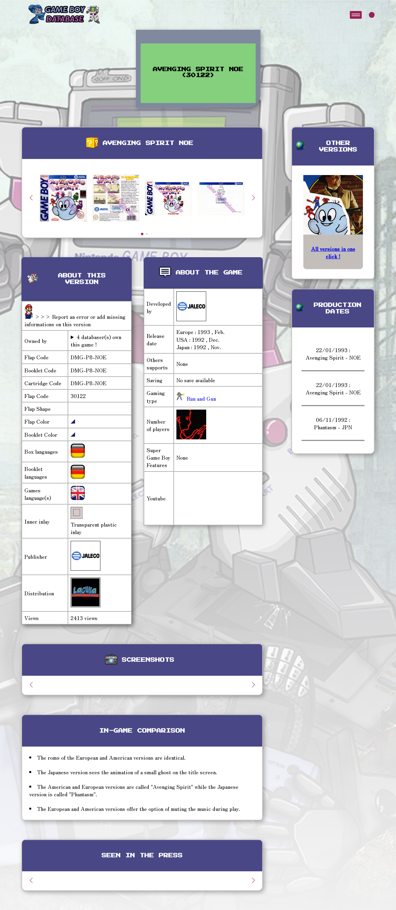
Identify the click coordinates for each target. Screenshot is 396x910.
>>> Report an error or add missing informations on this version (74, 320)
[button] (253, 198)
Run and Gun (200, 398)
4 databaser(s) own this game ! (96, 340)
